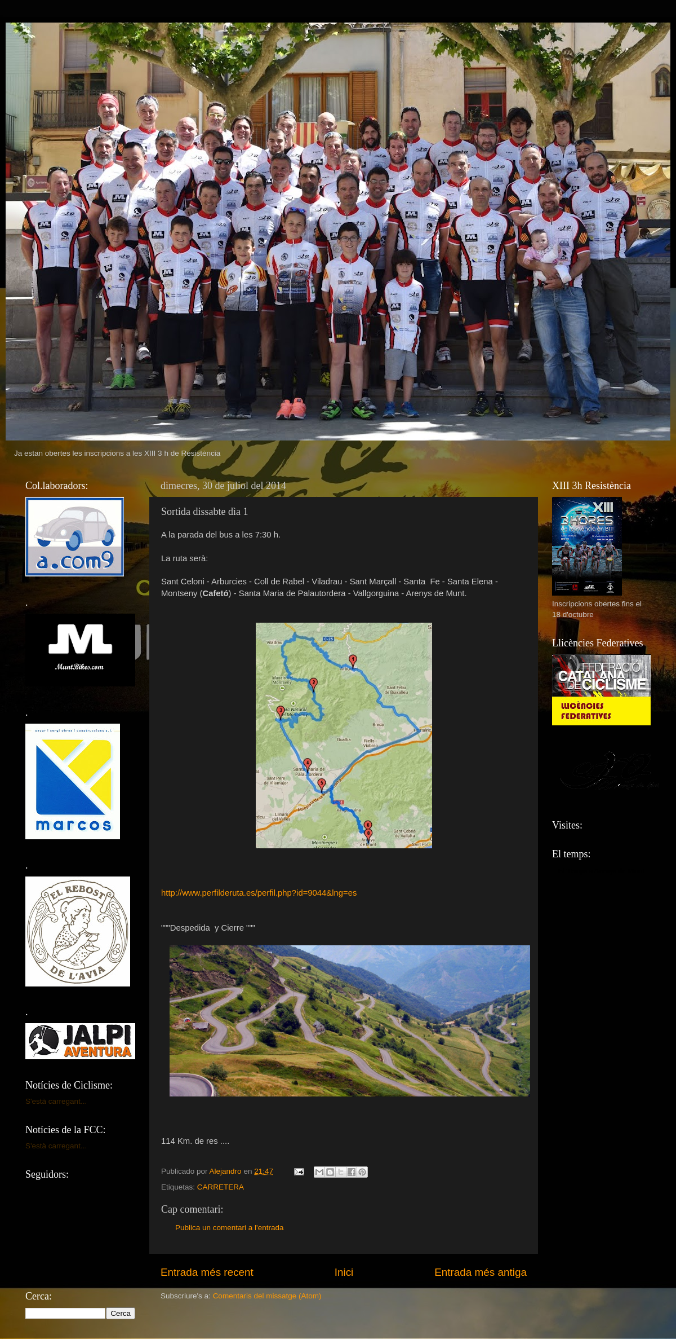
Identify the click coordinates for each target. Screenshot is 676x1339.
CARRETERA (220, 1187)
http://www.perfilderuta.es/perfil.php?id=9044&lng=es (259, 892)
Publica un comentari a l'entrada (229, 1227)
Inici (344, 1272)
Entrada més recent (207, 1272)
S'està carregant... (56, 1101)
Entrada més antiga (480, 1272)
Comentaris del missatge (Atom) (267, 1296)
